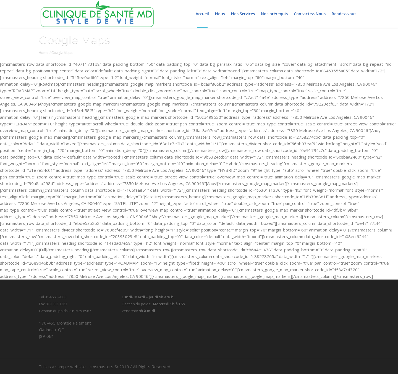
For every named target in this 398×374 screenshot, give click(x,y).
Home (43, 52)
